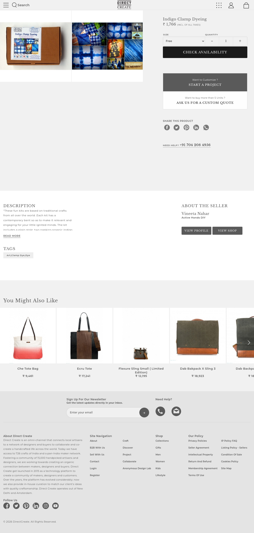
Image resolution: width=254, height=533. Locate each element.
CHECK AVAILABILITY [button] (205, 52)
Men (158, 454)
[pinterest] (186, 127)
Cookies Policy (229, 461)
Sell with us (97, 454)
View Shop (227, 230)
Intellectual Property (200, 454)
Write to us (177, 411)
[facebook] (167, 127)
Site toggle (6, 5)
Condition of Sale (231, 454)
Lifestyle (161, 475)
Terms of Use (196, 475)
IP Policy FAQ (229, 440)
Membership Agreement (203, 468)
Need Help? (187, 145)
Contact (94, 461)
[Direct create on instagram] (46, 506)
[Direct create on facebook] (7, 506)
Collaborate (129, 461)
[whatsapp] (206, 127)
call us (161, 411)
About (93, 440)
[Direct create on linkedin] (37, 506)
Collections (162, 440)
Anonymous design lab (137, 468)
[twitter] (177, 127)
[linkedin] (196, 127)
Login (93, 468)
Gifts (158, 447)
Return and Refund (200, 461)
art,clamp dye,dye (18, 255)
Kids (158, 468)
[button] (249, 343)
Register (95, 475)
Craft (125, 440)
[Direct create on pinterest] (27, 506)
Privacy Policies (197, 440)
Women (160, 461)
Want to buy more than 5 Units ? (205, 100)
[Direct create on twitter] (17, 506)
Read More (11, 235)
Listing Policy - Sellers (234, 447)
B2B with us (97, 447)
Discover (128, 447)
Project (127, 454)
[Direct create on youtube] (56, 506)
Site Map (226, 468)
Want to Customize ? (205, 82)
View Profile (196, 230)
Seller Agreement (198, 447)
